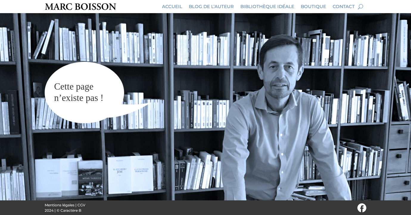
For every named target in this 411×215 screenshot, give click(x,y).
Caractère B (70, 210)
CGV (81, 205)
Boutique (313, 6)
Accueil (172, 6)
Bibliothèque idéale (267, 6)
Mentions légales (59, 205)
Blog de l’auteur (211, 6)
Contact (344, 6)
